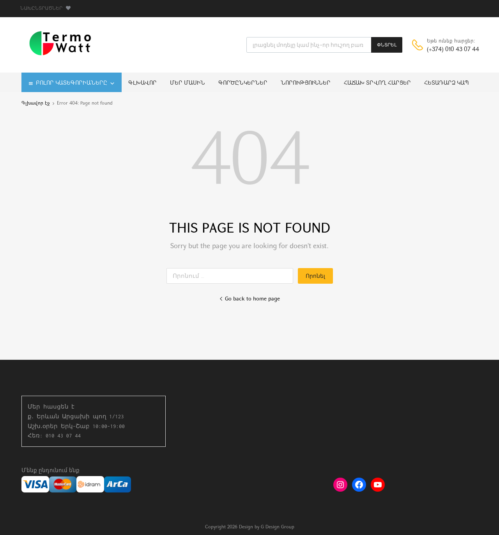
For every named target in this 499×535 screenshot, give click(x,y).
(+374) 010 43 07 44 (446, 50)
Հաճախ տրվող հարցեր (377, 83)
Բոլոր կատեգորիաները (75, 83)
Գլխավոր (142, 83)
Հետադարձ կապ (446, 83)
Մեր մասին (187, 83)
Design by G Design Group (266, 527)
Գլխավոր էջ (35, 103)
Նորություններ (306, 83)
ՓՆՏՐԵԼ (386, 45)
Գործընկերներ (242, 83)
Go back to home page (249, 299)
